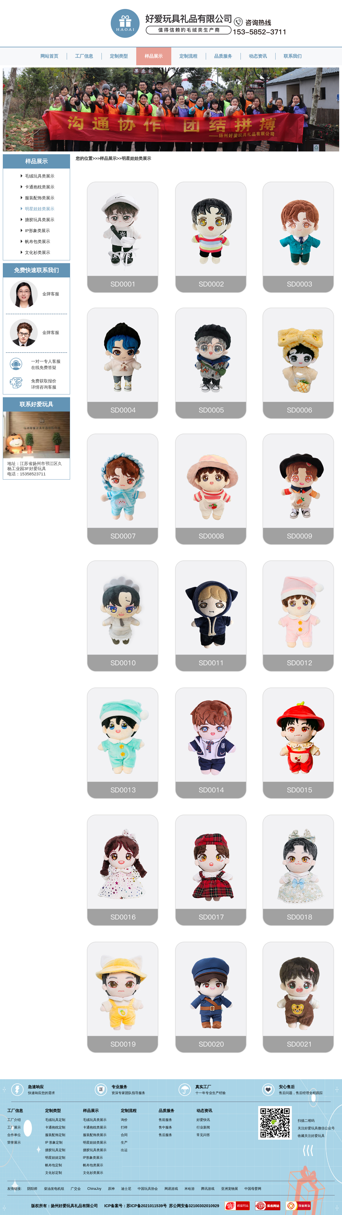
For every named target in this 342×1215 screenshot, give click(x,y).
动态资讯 (258, 56)
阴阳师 (32, 1189)
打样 (124, 1127)
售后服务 (165, 1135)
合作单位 (14, 1135)
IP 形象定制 (54, 1142)
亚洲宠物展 (229, 1189)
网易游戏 (171, 1189)
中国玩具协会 (148, 1189)
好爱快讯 (203, 1120)
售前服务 (165, 1120)
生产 (124, 1142)
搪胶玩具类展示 (39, 219)
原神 (111, 1189)
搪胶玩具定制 (55, 1150)
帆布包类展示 (37, 241)
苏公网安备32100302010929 (194, 1206)
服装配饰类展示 (39, 197)
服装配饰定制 (55, 1135)
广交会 (76, 1189)
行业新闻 (203, 1127)
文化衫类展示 (37, 252)
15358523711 (33, 473)
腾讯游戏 (207, 1189)
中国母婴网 (252, 1189)
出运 (124, 1150)
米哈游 (189, 1189)
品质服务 (223, 56)
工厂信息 (84, 56)
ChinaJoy (94, 1189)
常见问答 (203, 1135)
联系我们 (293, 56)
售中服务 (165, 1127)
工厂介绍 (14, 1120)
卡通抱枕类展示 (39, 186)
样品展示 (154, 56)
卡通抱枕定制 (55, 1127)
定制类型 (119, 56)
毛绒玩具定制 (55, 1120)
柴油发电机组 (54, 1189)
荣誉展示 (14, 1142)
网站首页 (49, 56)
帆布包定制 (53, 1165)
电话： (13, 473)
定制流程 (188, 56)
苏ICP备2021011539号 (146, 1206)
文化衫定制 (53, 1173)
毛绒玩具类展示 (39, 176)
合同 (124, 1135)
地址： (13, 463)
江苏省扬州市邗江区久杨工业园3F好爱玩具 (34, 466)
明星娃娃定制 (55, 1158)
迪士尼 (126, 1189)
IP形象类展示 (37, 230)
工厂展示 (14, 1127)
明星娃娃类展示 (39, 208)
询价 (124, 1120)
